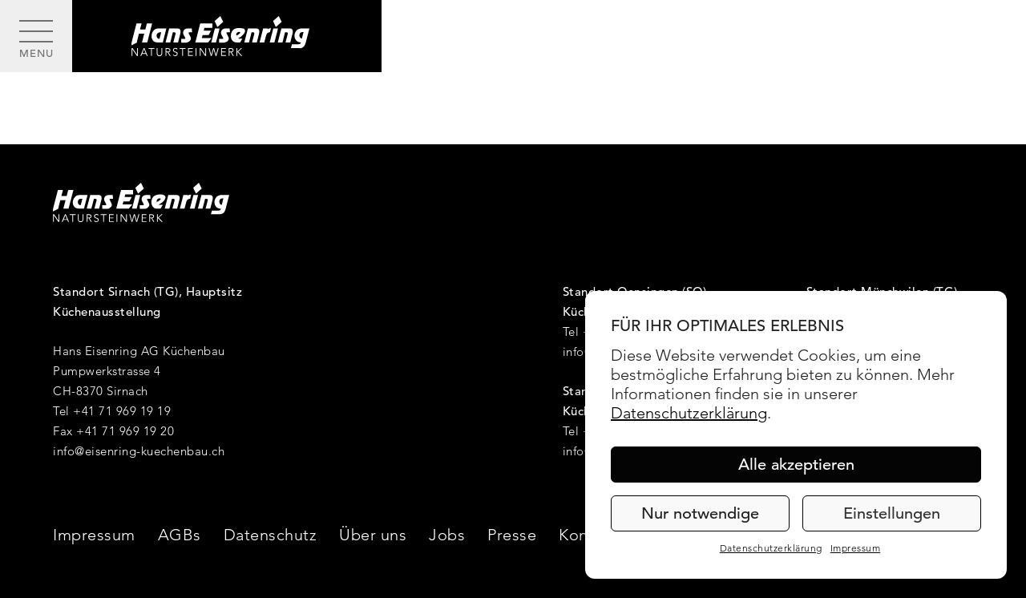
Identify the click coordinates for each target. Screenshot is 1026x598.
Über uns (372, 534)
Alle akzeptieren (796, 465)
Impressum (855, 548)
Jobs (447, 534)
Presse (511, 534)
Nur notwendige (700, 513)
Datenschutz (270, 534)
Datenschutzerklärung (689, 412)
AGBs (179, 534)
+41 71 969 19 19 (122, 410)
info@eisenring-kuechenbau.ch (138, 451)
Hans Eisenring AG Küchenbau (139, 350)
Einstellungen (891, 513)
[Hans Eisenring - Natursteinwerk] (227, 36)
